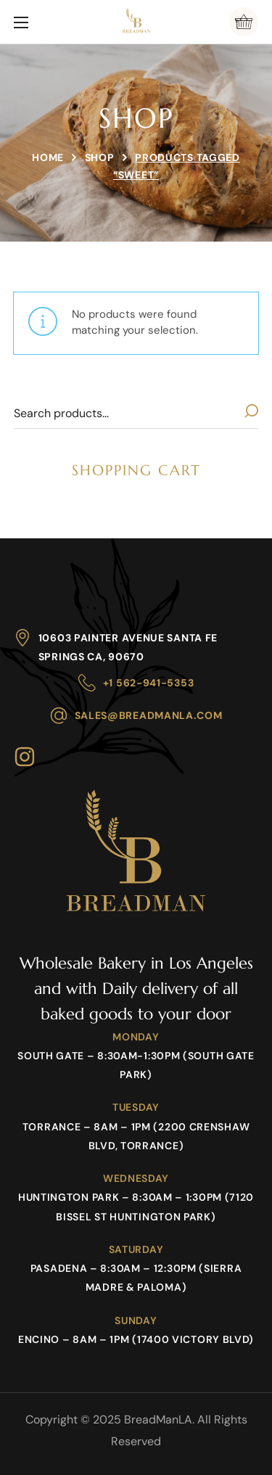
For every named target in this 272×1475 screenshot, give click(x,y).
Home (48, 157)
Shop (100, 157)
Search (250, 413)
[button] (243, 21)
